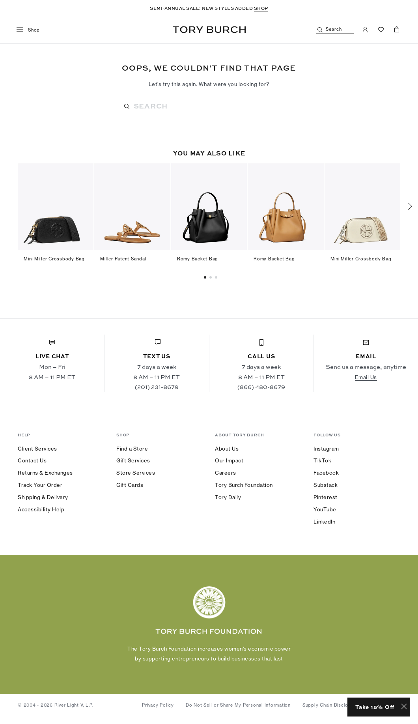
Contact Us (32, 460)
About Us (227, 448)
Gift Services (133, 460)
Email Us (366, 377)
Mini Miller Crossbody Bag (54, 259)
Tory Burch (209, 29)
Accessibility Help (41, 509)
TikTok (322, 460)
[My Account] (365, 29)
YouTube (325, 509)
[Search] (335, 30)
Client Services (37, 448)
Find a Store (132, 448)
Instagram (326, 448)
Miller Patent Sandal (123, 259)
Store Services (135, 473)
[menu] (31, 30)
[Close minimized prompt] (404, 707)
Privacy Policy (158, 705)
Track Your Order (40, 485)
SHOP (261, 8)
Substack (326, 485)
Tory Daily (228, 497)
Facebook (326, 473)
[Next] (410, 206)
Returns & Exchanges (45, 473)
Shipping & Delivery (43, 497)
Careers (225, 473)
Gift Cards (129, 485)
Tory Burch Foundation (244, 485)
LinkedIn (324, 521)
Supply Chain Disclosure (330, 705)
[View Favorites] (381, 29)
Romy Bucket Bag (197, 259)
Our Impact (229, 460)
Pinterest (326, 497)
